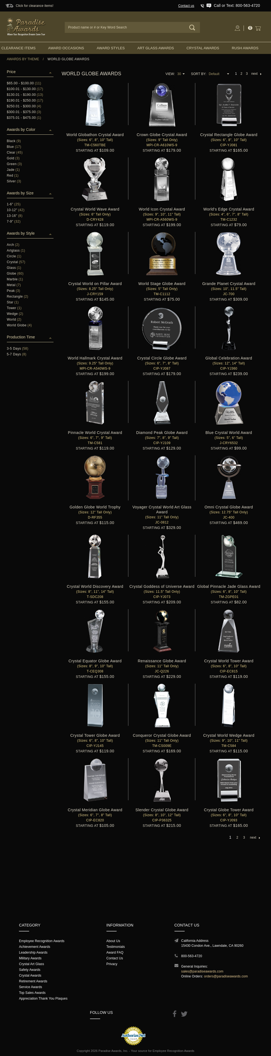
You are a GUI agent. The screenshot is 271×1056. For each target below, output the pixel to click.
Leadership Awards (33, 952)
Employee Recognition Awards (41, 941)
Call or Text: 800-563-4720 (237, 5)
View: (170, 74)
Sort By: (198, 74)
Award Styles (111, 48)
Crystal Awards (203, 48)
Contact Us (114, 958)
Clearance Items (18, 48)
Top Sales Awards (32, 993)
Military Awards (30, 958)
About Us (113, 941)
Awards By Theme (23, 59)
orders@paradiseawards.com (226, 976)
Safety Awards (29, 970)
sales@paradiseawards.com (202, 971)
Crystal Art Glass (31, 964)
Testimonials (115, 947)
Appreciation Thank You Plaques (43, 998)
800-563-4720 (191, 956)
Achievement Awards (34, 947)
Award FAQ (114, 952)
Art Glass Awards (155, 48)
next (256, 74)
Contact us (186, 6)
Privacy (111, 964)
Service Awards (30, 987)
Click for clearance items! (34, 6)
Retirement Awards (33, 981)
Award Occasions (66, 48)
